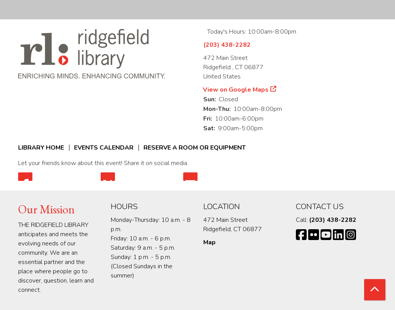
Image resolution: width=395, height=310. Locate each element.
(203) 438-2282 (227, 45)
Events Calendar (103, 148)
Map (209, 242)
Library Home (41, 148)
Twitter (108, 176)
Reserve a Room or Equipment (194, 148)
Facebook (25, 176)
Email (190, 176)
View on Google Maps (235, 89)
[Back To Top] (374, 289)
